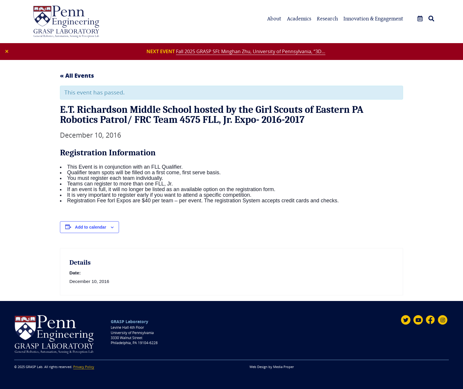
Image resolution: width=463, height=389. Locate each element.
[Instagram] (442, 320)
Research (327, 18)
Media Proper (283, 367)
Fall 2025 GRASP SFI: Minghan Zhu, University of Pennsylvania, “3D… (250, 51)
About (274, 18)
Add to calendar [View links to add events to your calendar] (90, 227)
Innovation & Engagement (373, 18)
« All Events (77, 75)
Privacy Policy (83, 367)
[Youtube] (418, 320)
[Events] (420, 18)
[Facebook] (430, 320)
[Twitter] (405, 320)
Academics (299, 18)
